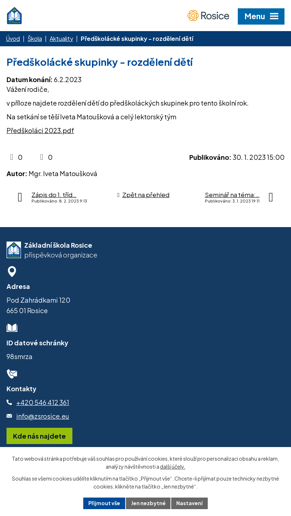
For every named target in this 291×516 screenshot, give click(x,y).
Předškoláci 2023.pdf (40, 130)
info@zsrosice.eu (42, 416)
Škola (35, 38)
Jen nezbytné (148, 503)
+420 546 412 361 (42, 402)
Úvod (13, 38)
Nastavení (190, 503)
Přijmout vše (104, 503)
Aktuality (61, 38)
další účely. (172, 467)
